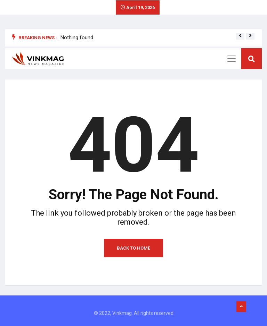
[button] (240, 35)
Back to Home (133, 248)
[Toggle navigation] (231, 58)
